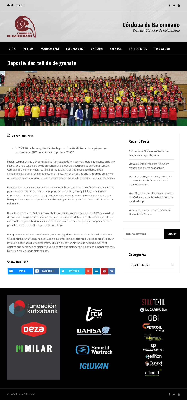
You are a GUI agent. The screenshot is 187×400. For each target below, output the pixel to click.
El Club (10, 5)
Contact (20, 5)
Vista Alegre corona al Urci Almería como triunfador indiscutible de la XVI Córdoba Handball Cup (151, 197)
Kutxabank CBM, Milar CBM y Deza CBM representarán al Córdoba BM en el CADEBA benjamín (150, 180)
